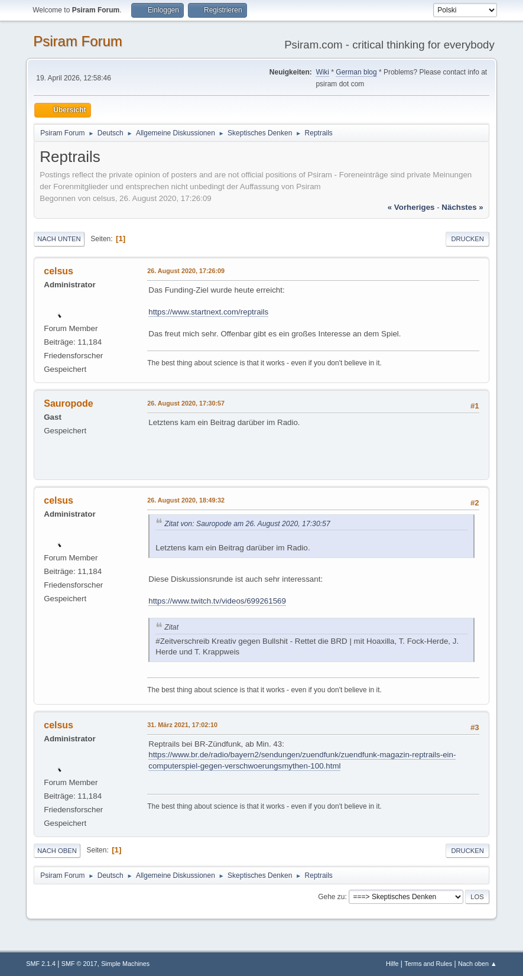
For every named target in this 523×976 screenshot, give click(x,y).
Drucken (467, 238)
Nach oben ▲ (477, 963)
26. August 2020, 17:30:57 (186, 403)
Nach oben (57, 850)
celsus (58, 271)
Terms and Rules (428, 963)
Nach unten (58, 238)
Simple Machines (125, 963)
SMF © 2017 (79, 963)
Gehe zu (331, 897)
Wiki (322, 72)
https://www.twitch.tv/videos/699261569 (217, 600)
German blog (356, 72)
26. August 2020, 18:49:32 (186, 500)
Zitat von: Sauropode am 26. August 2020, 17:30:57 (247, 524)
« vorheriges (411, 207)
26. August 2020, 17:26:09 (186, 270)
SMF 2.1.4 (41, 963)
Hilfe (392, 963)
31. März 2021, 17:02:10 (182, 724)
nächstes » (462, 207)
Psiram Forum (77, 41)
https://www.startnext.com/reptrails (208, 311)
